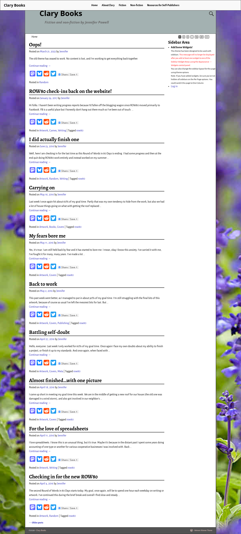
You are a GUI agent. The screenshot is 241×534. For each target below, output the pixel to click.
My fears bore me (47, 235)
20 (201, 37)
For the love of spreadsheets (58, 428)
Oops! (35, 44)
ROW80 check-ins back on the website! (70, 91)
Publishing (63, 323)
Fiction (122, 5)
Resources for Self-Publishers (163, 5)
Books (52, 227)
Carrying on (42, 187)
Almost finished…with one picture (65, 380)
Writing (62, 130)
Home (94, 5)
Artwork (43, 130)
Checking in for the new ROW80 (63, 476)
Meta (60, 371)
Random (44, 82)
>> (207, 37)
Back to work (43, 283)
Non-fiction (136, 5)
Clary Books (60, 13)
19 (197, 37)
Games (53, 130)
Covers (60, 227)
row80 (79, 130)
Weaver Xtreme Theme (203, 530)
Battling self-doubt (49, 332)
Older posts (36, 522)
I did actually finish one (54, 139)
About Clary (108, 5)
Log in (174, 86)
